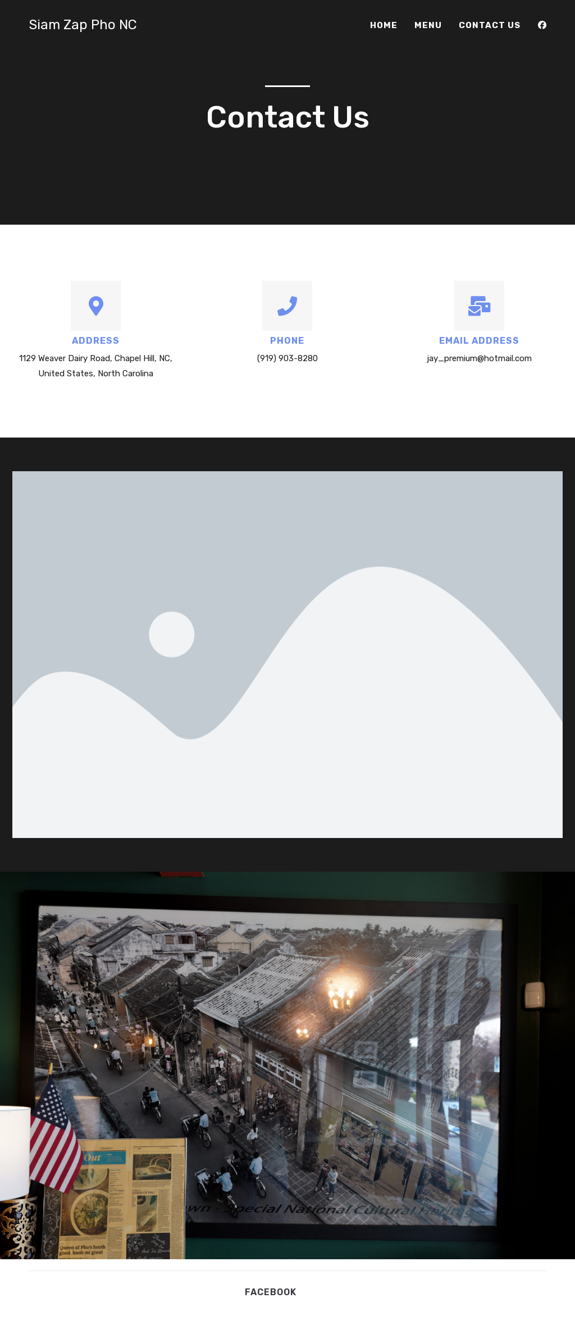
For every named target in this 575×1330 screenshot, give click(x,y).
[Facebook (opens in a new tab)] (542, 25)
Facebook (270, 1292)
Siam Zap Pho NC (83, 25)
